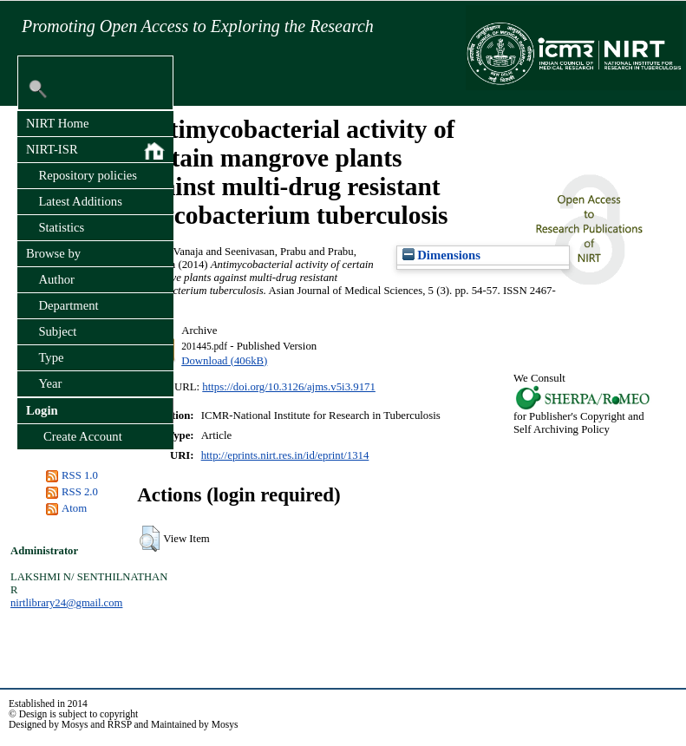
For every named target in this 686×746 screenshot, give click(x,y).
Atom (74, 508)
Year (50, 383)
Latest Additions (79, 201)
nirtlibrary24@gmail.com (66, 603)
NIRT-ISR (95, 151)
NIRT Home (57, 123)
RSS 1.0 (80, 475)
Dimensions (441, 255)
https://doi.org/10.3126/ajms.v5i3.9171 (289, 387)
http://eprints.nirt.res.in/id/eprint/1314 (285, 455)
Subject (57, 331)
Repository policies (87, 175)
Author (56, 279)
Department (68, 305)
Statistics (61, 227)
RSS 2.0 (80, 492)
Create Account (82, 436)
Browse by (53, 253)
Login (42, 410)
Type (50, 357)
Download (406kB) (224, 361)
